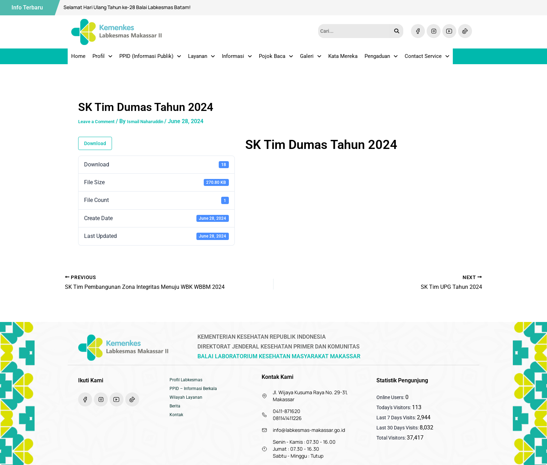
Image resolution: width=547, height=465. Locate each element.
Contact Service (427, 58)
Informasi (237, 58)
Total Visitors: (391, 438)
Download (95, 148)
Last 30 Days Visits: (398, 427)
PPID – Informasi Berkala (197, 391)
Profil (102, 58)
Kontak (177, 423)
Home (78, 58)
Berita (176, 412)
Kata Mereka (343, 58)
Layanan (201, 58)
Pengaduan (381, 58)
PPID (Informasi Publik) (150, 58)
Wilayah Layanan (188, 402)
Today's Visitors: (394, 407)
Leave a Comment (101, 126)
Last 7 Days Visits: (396, 417)
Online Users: (390, 397)
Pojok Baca (276, 58)
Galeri (310, 58)
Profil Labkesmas (188, 381)
